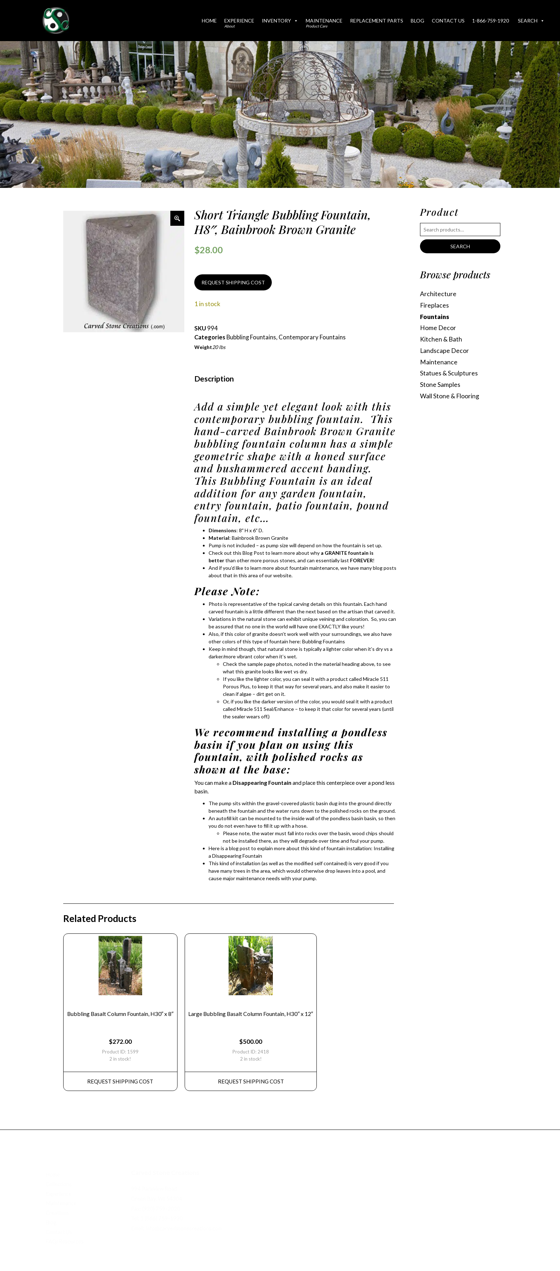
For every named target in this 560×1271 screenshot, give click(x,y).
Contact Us (448, 21)
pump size (277, 545)
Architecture (438, 294)
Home (209, 21)
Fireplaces (434, 305)
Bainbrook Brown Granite (260, 538)
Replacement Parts (376, 21)
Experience (239, 23)
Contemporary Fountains (312, 337)
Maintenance (324, 23)
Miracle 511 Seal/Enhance (265, 709)
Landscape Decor (444, 350)
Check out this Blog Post (236, 553)
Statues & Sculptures (449, 373)
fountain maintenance (313, 568)
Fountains (434, 316)
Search (531, 21)
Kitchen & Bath (441, 339)
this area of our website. (265, 575)
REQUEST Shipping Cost (120, 1081)
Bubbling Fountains (251, 337)
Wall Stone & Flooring (449, 396)
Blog (417, 21)
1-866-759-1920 (490, 21)
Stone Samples (440, 384)
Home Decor (438, 328)
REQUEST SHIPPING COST (233, 282)
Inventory (280, 21)
